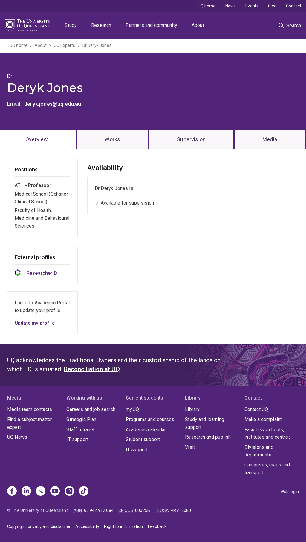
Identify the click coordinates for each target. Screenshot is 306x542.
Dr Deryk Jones (96, 45)
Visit (190, 447)
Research (101, 25)
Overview (36, 139)
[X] (40, 491)
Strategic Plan (81, 419)
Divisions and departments (258, 451)
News (230, 6)
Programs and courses (150, 419)
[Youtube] (55, 491)
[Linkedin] (26, 491)
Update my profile (35, 323)
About (198, 25)
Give (272, 6)
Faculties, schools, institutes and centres (267, 433)
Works (112, 139)
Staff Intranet (80, 429)
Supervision (191, 139)
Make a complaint (263, 419)
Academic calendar (146, 429)
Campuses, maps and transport (267, 468)
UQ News (17, 437)
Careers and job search (90, 409)
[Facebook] (12, 491)
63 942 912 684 (99, 510)
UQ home (207, 6)
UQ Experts (64, 45)
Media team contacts (29, 409)
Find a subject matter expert (29, 423)
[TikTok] (83, 491)
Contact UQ (256, 409)
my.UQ (132, 409)
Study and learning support (204, 423)
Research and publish (208, 437)
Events (251, 6)
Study (71, 25)
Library (192, 409)
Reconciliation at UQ (92, 369)
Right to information (123, 526)
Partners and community (151, 25)
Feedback (157, 526)
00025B (142, 510)
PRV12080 (181, 510)
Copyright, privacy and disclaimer (39, 526)
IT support (77, 439)
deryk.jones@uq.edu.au (52, 104)
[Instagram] (69, 491)
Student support (143, 439)
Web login (289, 491)
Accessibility (87, 526)
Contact (293, 6)
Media (269, 139)
